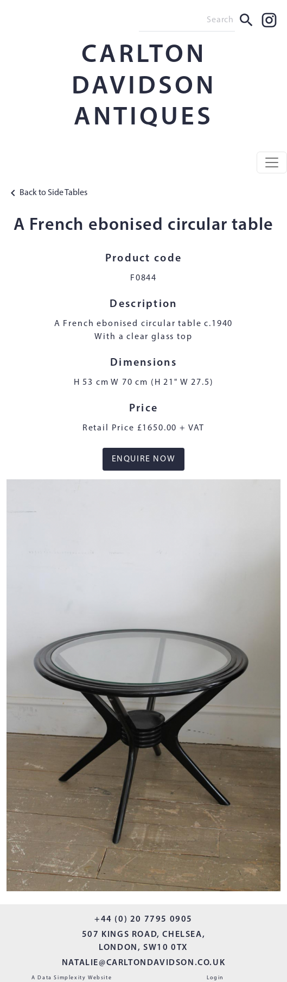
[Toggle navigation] (272, 162)
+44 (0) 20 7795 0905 (143, 919)
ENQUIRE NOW (144, 459)
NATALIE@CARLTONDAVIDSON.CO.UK (143, 963)
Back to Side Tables (47, 192)
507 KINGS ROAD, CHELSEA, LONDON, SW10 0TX (143, 941)
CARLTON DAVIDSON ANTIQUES (144, 86)
